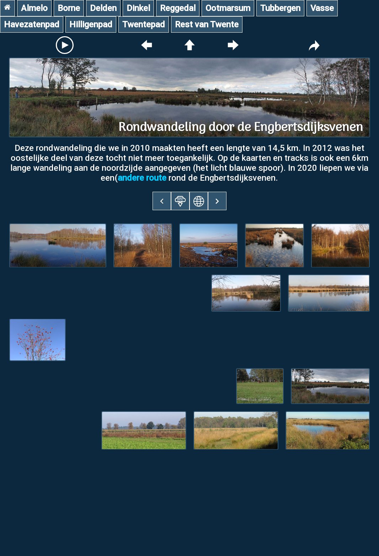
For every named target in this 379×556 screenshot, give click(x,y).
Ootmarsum (227, 8)
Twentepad (143, 24)
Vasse (322, 8)
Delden (103, 8)
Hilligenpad (90, 24)
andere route (142, 178)
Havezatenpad (31, 24)
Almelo (34, 8)
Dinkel (138, 8)
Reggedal (178, 8)
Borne (69, 8)
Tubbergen (280, 8)
